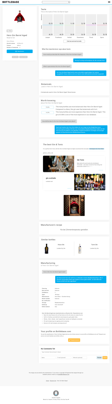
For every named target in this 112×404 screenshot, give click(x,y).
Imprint (50, 399)
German (54, 397)
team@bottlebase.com (63, 374)
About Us (45, 399)
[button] (20, 51)
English (58, 397)
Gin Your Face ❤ (65, 399)
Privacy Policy (56, 399)
